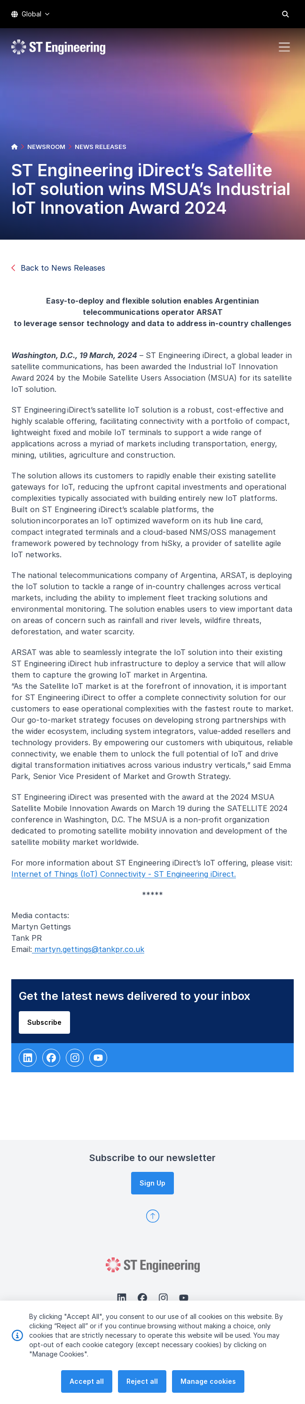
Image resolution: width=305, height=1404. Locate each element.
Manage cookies (208, 1385)
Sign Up (152, 1183)
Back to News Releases (58, 268)
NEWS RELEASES (100, 146)
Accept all (87, 1385)
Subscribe (49, 1027)
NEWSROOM (46, 146)
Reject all (142, 1385)
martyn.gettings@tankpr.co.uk (93, 954)
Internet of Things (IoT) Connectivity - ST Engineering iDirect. (128, 878)
